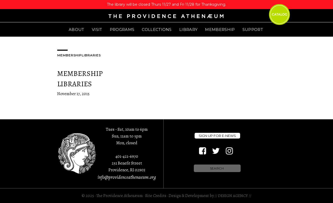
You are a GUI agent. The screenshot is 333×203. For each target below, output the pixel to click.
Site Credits (155, 196)
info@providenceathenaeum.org (127, 177)
